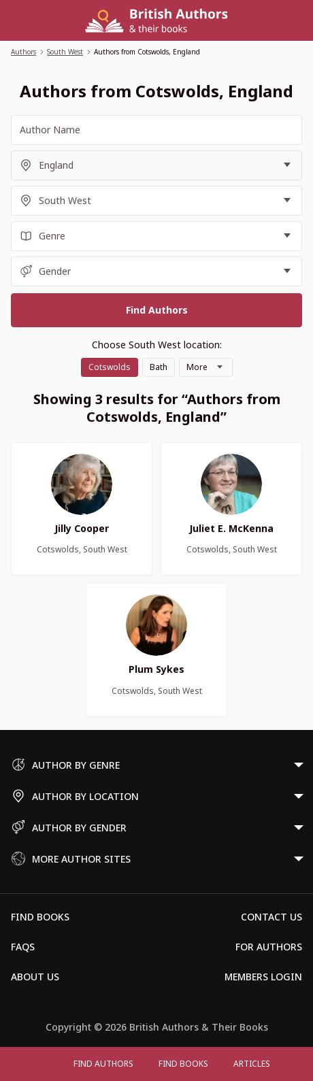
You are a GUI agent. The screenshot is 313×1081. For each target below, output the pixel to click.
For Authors (268, 946)
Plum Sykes (156, 669)
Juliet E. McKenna (231, 528)
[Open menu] (47, 1064)
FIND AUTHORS (103, 1063)
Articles (251, 1063)
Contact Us (271, 916)
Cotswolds (109, 367)
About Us (35, 976)
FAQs (23, 946)
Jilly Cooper (81, 528)
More (197, 367)
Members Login (263, 976)
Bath (158, 367)
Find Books (183, 1063)
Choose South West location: (157, 344)
